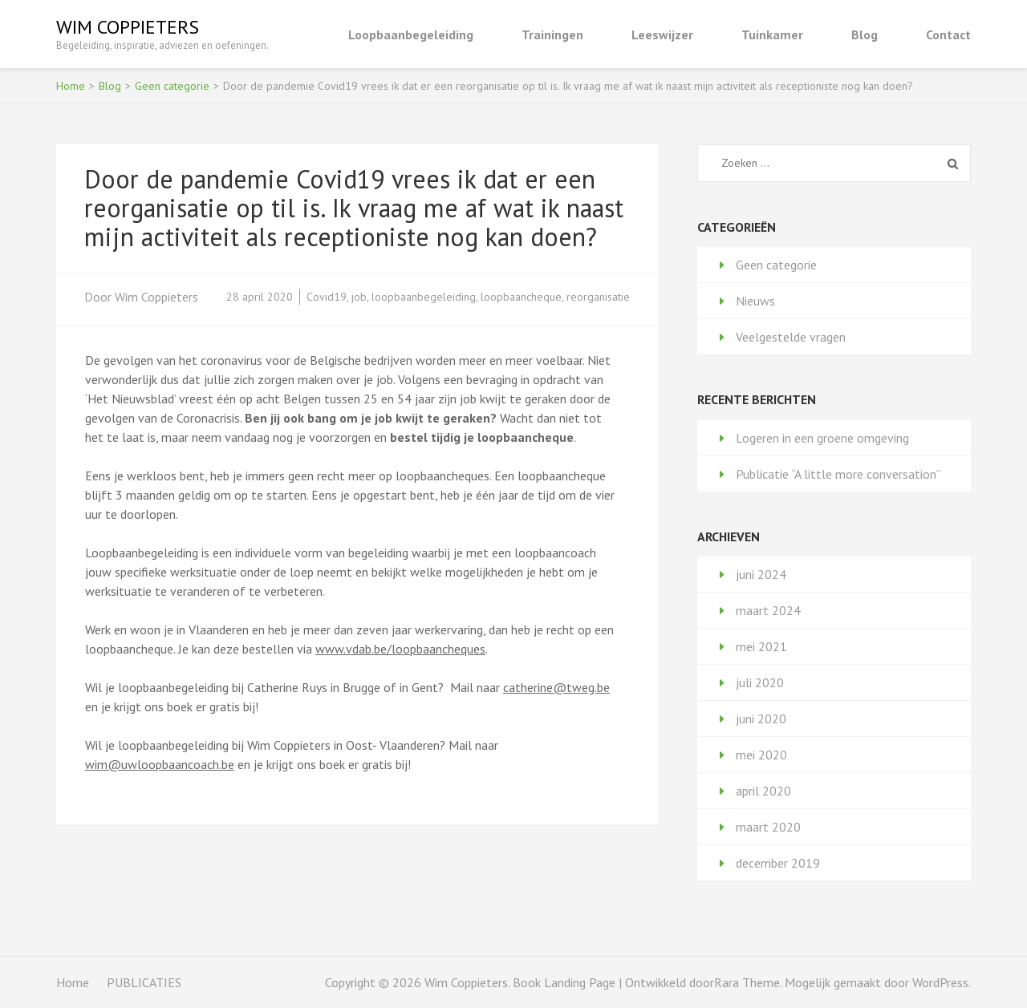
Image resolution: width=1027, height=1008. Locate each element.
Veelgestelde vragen (791, 337)
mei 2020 (761, 755)
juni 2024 (761, 574)
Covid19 (326, 296)
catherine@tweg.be (556, 687)
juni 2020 (761, 718)
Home (72, 982)
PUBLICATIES (144, 982)
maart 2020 (768, 827)
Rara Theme (747, 982)
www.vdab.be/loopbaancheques (400, 649)
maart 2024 (768, 610)
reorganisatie (598, 296)
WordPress (940, 982)
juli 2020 (760, 682)
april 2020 (763, 791)
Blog (864, 34)
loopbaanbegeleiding (423, 296)
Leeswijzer (662, 34)
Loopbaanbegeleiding (410, 34)
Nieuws (755, 301)
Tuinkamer (772, 34)
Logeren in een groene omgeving (822, 438)
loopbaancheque (521, 296)
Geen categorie (776, 265)
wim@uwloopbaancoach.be (159, 764)
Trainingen (552, 34)
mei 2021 (761, 646)
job (359, 296)
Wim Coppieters (127, 26)
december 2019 (778, 863)
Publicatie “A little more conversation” (838, 474)
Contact (948, 34)
